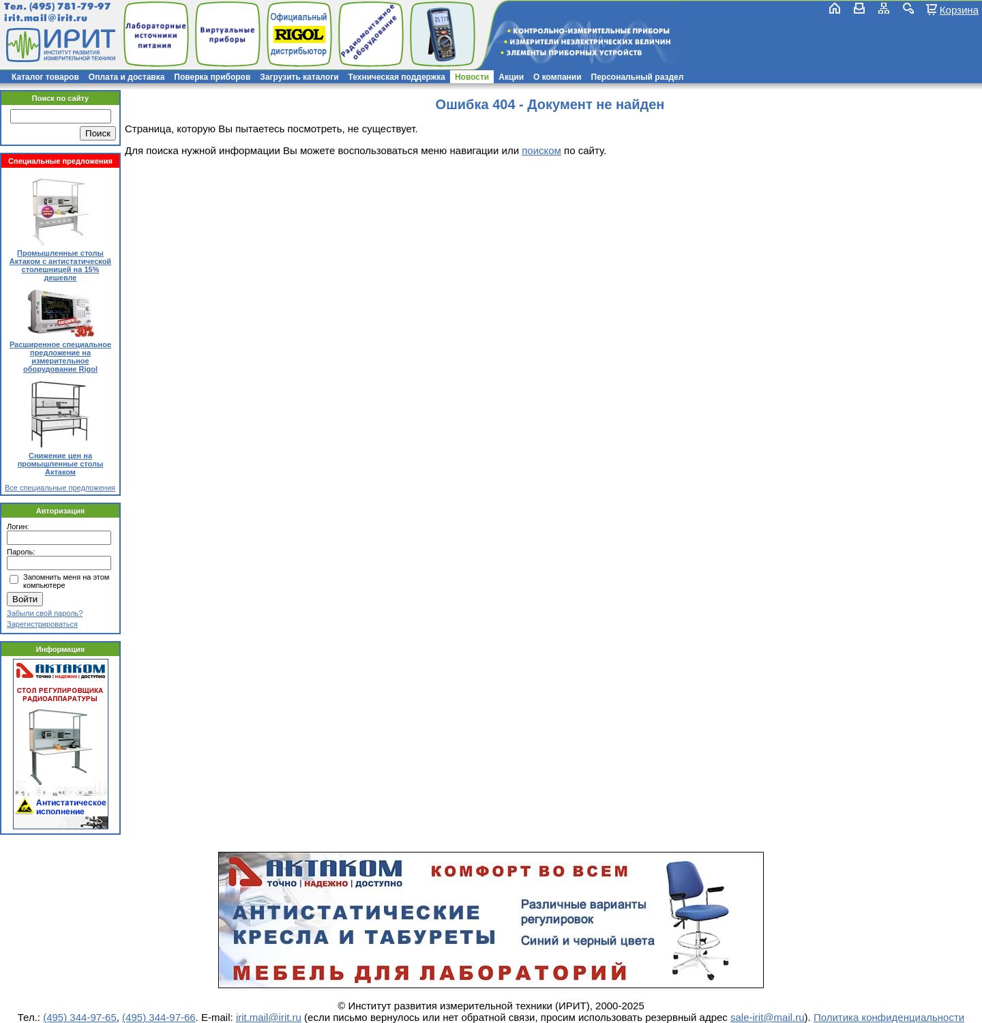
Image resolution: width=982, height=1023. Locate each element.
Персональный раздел (637, 77)
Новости (472, 77)
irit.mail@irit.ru (46, 18)
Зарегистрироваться (42, 624)
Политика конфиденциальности (889, 1017)
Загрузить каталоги (299, 77)
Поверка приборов (212, 77)
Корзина (959, 9)
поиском (541, 150)
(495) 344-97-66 (159, 1017)
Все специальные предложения (60, 488)
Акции (511, 77)
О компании (557, 77)
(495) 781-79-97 (69, 6)
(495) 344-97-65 (80, 1017)
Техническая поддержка (396, 77)
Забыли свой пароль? (45, 613)
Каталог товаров (45, 77)
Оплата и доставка (127, 77)
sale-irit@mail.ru (767, 1017)
